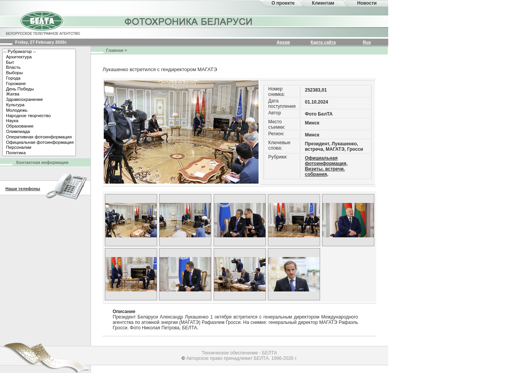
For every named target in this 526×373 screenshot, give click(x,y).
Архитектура (39, 57)
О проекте (283, 3)
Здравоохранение (39, 99)
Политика (39, 153)
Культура (39, 105)
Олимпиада (39, 132)
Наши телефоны (22, 188)
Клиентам (323, 3)
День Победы (39, 89)
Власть (39, 67)
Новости (367, 3)
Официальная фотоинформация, (326, 160)
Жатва (39, 94)
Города (39, 78)
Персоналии (39, 147)
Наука (39, 121)
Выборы (39, 73)
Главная (114, 50)
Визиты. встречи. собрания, (325, 171)
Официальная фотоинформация (39, 142)
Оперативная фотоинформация (39, 137)
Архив (283, 42)
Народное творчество (39, 116)
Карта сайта (323, 42)
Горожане (39, 84)
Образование (39, 126)
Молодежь (39, 110)
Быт (39, 62)
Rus (367, 42)
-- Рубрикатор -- (39, 52)
